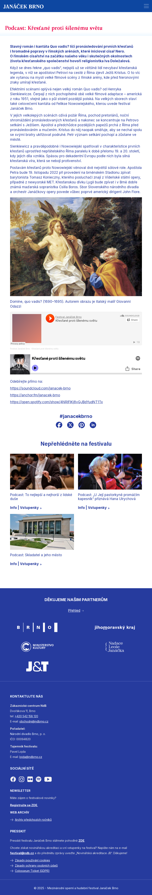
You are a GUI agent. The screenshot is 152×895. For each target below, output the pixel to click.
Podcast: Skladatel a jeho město (36, 555)
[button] (146, 6)
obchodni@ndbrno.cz (33, 721)
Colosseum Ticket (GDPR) (32, 870)
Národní (15, 734)
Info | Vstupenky (26, 508)
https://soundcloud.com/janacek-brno (40, 388)
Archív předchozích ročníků (33, 819)
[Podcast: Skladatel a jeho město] (42, 532)
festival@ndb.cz (22, 853)
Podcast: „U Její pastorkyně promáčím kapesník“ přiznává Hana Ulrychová (109, 497)
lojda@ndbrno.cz (30, 757)
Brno (35, 734)
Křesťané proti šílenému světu (45, 349)
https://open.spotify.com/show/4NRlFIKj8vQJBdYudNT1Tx (56, 402)
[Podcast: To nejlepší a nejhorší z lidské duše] (42, 472)
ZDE (81, 840)
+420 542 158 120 (26, 716)
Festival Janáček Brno (20, 349)
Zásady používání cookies (32, 860)
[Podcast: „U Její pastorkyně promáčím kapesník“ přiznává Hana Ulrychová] (110, 472)
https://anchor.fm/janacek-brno (35, 395)
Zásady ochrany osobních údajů (36, 865)
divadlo (26, 734)
